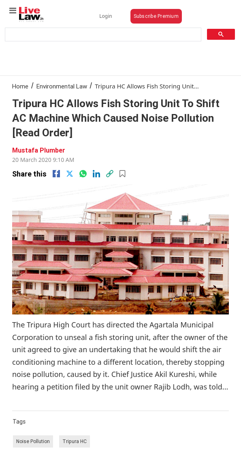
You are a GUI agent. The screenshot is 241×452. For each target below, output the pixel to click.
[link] (109, 173)
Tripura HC (74, 441)
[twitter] (69, 173)
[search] (102, 34)
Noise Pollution (33, 441)
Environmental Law (61, 86)
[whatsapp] (83, 173)
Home (20, 86)
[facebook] (56, 173)
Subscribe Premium (156, 16)
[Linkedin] (96, 173)
